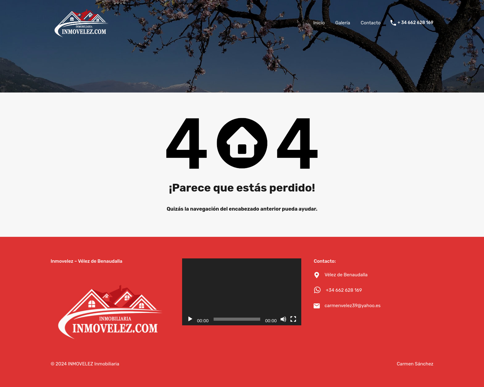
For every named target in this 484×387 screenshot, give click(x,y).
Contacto (370, 23)
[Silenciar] (283, 319)
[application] (241, 291)
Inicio (319, 23)
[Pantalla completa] (293, 319)
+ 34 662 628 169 (415, 22)
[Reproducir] (190, 319)
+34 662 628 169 (344, 290)
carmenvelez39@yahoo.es (352, 305)
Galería (342, 23)
